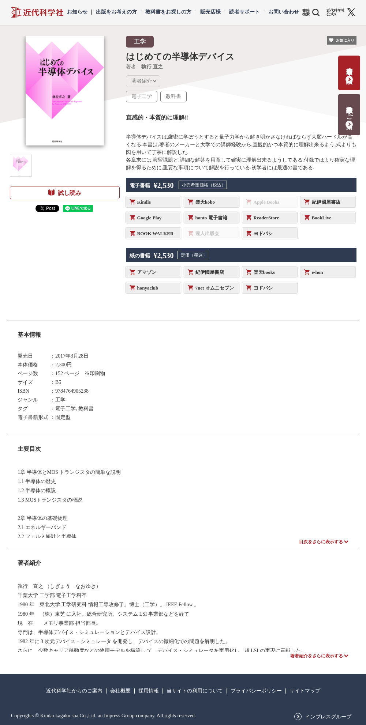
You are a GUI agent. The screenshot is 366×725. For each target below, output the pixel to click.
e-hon (317, 272)
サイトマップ (305, 691)
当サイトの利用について (195, 691)
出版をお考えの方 (116, 12)
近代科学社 (37, 12)
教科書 (173, 96)
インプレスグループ (328, 717)
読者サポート (244, 12)
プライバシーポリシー (256, 691)
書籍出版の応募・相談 (349, 68)
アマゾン (146, 272)
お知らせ (77, 12)
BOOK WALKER (155, 233)
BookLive (321, 217)
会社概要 (120, 691)
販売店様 (210, 12)
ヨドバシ (263, 233)
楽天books (264, 272)
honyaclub (147, 288)
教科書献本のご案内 (349, 109)
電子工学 (141, 96)
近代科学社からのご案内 (74, 691)
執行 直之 (152, 66)
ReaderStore (266, 217)
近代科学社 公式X (335, 12)
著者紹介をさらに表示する (316, 655)
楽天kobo (205, 202)
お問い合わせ (283, 12)
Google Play (149, 217)
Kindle (144, 202)
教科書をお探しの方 (168, 12)
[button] (21, 166)
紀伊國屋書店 (326, 202)
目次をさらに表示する (321, 541)
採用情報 (148, 691)
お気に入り (345, 40)
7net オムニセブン (214, 288)
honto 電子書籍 (211, 217)
